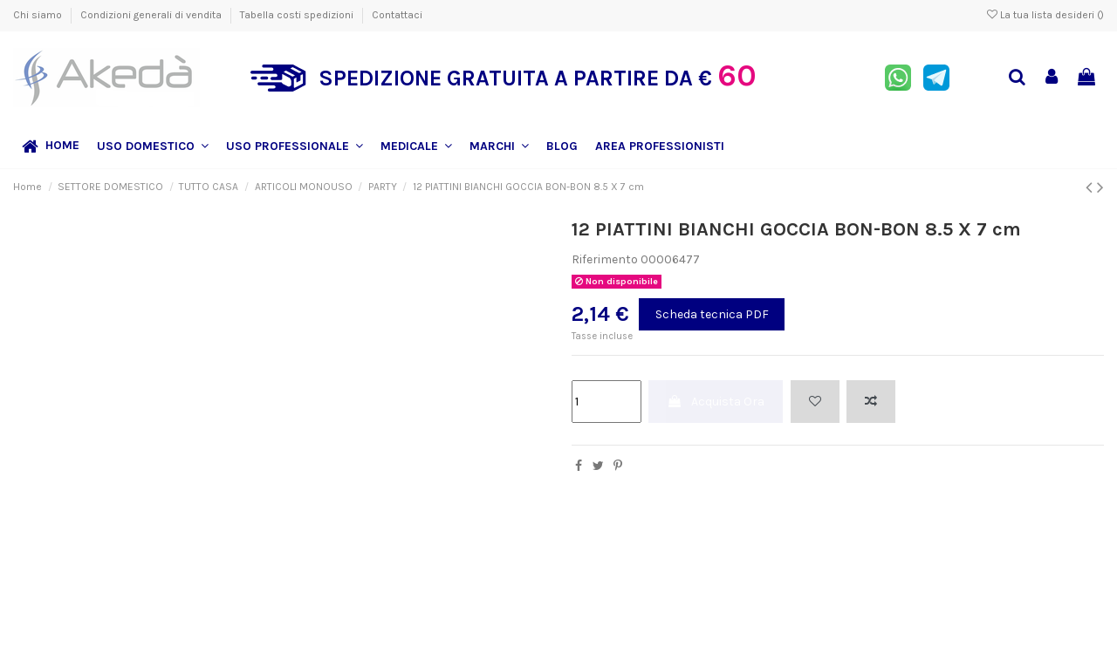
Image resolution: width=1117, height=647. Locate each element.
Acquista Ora (715, 401)
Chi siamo (39, 15)
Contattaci (397, 15)
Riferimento (605, 259)
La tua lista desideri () (1045, 15)
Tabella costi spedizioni (298, 15)
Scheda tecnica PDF (712, 314)
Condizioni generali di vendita (152, 15)
